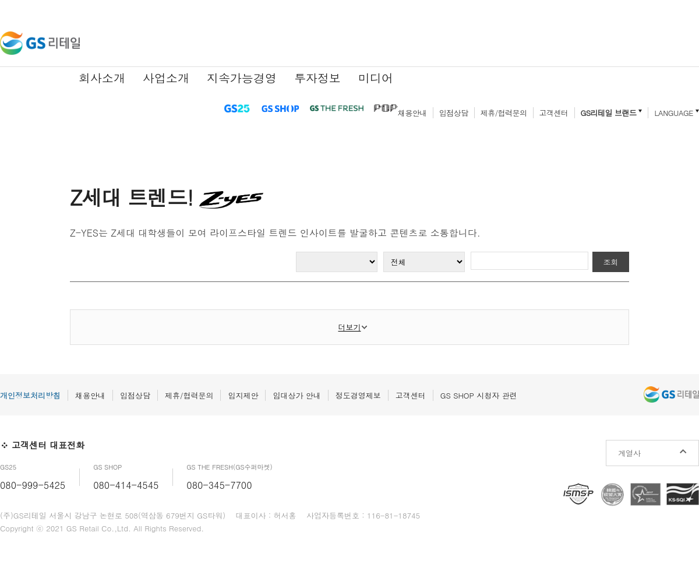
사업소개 (166, 77)
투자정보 (317, 77)
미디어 (375, 77)
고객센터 (554, 112)
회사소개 (102, 77)
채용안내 (412, 112)
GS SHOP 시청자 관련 (478, 395)
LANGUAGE (673, 112)
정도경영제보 (358, 395)
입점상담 (453, 112)
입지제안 (243, 395)
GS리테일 (40, 43)
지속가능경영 (242, 77)
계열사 (629, 453)
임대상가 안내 (296, 395)
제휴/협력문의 (504, 112)
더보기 (349, 327)
